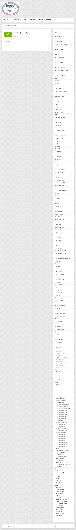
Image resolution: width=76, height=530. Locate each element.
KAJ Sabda (57, 159)
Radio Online (58, 216)
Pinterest (57, 203)
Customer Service (60, 377)
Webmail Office (58, 326)
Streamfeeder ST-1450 (62, 414)
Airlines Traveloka (59, 49)
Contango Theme (56, 526)
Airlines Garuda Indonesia (61, 44)
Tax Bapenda (58, 235)
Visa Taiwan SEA (59, 311)
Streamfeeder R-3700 (61, 426)
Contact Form (59, 375)
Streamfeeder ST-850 (61, 418)
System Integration (61, 507)
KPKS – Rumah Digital (60, 169)
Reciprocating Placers (61, 452)
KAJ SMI (56, 162)
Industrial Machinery (60, 138)
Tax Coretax (58, 237)
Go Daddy (57, 101)
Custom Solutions (60, 509)
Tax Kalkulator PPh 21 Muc (61, 250)
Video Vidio (57, 308)
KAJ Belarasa (58, 151)
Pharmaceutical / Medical (61, 363)
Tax (56, 232)
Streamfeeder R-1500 (61, 424)
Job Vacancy (58, 470)
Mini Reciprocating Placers (63, 450)
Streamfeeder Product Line (61, 230)
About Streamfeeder (60, 371)
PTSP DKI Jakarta (59, 211)
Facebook (57, 86)
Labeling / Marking (60, 359)
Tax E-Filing (57, 243)
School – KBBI (58, 224)
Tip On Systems (59, 515)
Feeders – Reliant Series (61, 422)
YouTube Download (59, 337)
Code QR (57, 78)
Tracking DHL (58, 282)
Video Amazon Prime (60, 305)
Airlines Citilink (58, 41)
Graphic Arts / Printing (61, 357)
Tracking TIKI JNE (58, 292)
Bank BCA (57, 54)
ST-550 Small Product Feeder (63, 408)
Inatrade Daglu (58, 133)
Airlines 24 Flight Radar (60, 36)
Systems (48, 20)
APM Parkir (57, 52)
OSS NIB (57, 201)
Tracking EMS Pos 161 (60, 284)
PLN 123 (57, 206)
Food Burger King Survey (61, 91)
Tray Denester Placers (62, 456)
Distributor (58, 379)
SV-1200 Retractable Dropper (63, 393)
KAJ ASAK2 (57, 146)
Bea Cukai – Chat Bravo (60, 67)
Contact (16, 20)
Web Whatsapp (58, 321)
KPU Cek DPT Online (59, 172)
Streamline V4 (60, 505)
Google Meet (58, 109)
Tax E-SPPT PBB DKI (59, 248)
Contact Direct (59, 373)
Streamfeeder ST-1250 (62, 412)
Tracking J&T (58, 290)
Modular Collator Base (62, 501)
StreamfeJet (58, 462)
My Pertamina (58, 193)
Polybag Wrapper (60, 513)
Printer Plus (21, 33)
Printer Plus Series (60, 458)
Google (56, 104)
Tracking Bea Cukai (59, 279)
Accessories (58, 389)
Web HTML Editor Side (60, 316)
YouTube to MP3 (59, 339)
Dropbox (57, 83)
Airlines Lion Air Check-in (60, 46)
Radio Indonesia (59, 214)
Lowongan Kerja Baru (61, 472)
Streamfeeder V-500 (61, 440)
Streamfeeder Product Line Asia (20, 526)
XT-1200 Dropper (60, 395)
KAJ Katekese (58, 154)
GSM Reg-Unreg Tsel (60, 117)
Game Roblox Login (59, 96)
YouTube (57, 334)
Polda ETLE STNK (59, 209)
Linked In (57, 177)
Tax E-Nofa (57, 245)
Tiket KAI (57, 277)
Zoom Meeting (58, 342)
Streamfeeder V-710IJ (61, 446)
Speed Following (60, 402)
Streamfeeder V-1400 (61, 436)
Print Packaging (59, 365)
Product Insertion (60, 367)
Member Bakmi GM (59, 180)
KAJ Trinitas (57, 167)
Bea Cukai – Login (59, 73)
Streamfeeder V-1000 (61, 434)
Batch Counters (59, 391)
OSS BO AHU (58, 198)
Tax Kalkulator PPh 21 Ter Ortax (62, 256)
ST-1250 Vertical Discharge (63, 406)
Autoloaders (58, 487)
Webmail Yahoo (58, 331)
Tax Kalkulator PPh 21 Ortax (61, 253)
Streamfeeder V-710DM (62, 444)
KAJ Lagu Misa (58, 156)
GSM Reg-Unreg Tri (59, 114)
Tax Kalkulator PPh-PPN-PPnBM (62, 258)
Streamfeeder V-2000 (61, 438)
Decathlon (57, 80)
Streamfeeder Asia (59, 227)
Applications (7, 20)
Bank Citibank (58, 60)
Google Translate (59, 112)
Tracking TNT (58, 295)
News (24, 20)
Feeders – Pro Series (60, 400)
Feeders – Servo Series (61, 428)
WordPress (69, 526)
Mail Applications (60, 361)
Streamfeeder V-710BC (62, 442)
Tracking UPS (58, 297)
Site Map (58, 478)
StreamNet (59, 497)
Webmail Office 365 (59, 329)
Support (40, 20)
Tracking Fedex (58, 287)
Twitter (56, 303)
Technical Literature (60, 480)
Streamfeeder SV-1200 (62, 430)
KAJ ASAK (57, 143)
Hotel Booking (58, 125)
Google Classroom (59, 107)
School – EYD (58, 222)
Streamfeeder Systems (62, 503)
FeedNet (58, 495)
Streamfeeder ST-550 (61, 416)
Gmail (56, 99)
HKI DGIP (57, 120)
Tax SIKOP (57, 266)
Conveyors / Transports (61, 499)
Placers (57, 448)
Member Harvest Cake (60, 182)
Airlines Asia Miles (59, 39)
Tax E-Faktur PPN (59, 240)
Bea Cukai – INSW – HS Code (61, 70)
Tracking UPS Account (60, 300)
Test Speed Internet (59, 274)
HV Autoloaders (60, 489)
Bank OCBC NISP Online (60, 65)
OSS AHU (57, 196)
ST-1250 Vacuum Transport (63, 404)
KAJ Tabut (57, 164)
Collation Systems (60, 493)
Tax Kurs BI (57, 261)
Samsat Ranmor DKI (59, 219)
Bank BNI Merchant (59, 57)
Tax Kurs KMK (58, 264)
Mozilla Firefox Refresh (60, 190)
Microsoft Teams (59, 188)
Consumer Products (60, 353)
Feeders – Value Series (61, 432)
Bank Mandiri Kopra (59, 62)
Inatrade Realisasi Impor (60, 135)
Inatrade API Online (59, 130)
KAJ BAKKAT (57, 148)
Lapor (56, 175)
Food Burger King (59, 88)
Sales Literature (59, 474)
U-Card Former (60, 420)
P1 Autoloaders (60, 491)
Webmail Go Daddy (59, 324)
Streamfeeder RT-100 (61, 460)
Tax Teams (57, 269)
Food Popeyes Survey (60, 94)
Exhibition (58, 384)
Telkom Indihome (59, 271)
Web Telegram (58, 318)
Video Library (59, 482)
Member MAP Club (59, 185)
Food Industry (59, 355)
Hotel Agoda (58, 122)
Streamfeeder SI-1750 (62, 410)
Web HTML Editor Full (60, 313)
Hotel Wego (57, 128)
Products (32, 20)
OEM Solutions (59, 511)
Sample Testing (59, 476)
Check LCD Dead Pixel (60, 75)
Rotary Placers (60, 454)
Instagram (57, 141)
